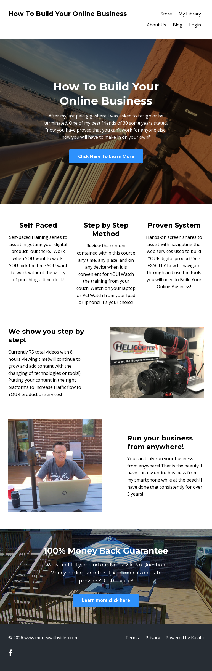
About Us (156, 25)
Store (166, 14)
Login (195, 25)
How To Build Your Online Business (67, 14)
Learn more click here (106, 600)
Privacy (152, 638)
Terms (132, 638)
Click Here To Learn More (106, 156)
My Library (190, 14)
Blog (177, 25)
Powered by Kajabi (185, 638)
